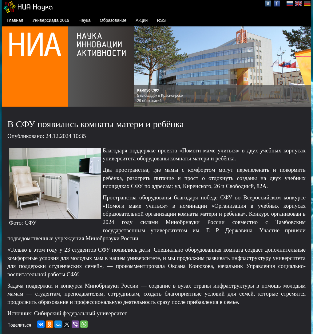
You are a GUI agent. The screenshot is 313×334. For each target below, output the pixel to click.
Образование (113, 20)
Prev (142, 67)
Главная (15, 20)
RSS (161, 20)
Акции (142, 20)
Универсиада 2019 (50, 20)
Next (303, 67)
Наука (85, 20)
